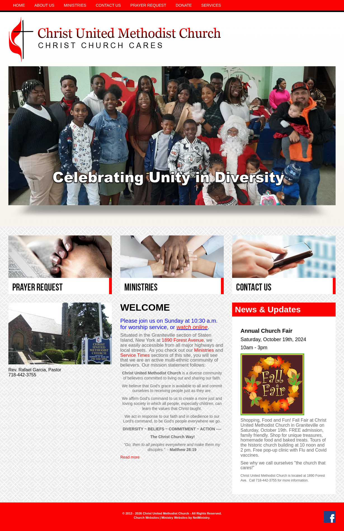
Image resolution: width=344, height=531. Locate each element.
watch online (192, 327)
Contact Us (108, 5)
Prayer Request (148, 5)
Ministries (75, 5)
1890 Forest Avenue (183, 340)
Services (211, 5)
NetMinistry (201, 517)
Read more (130, 457)
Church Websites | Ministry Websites (161, 517)
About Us (44, 5)
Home (19, 5)
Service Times (135, 355)
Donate (184, 5)
